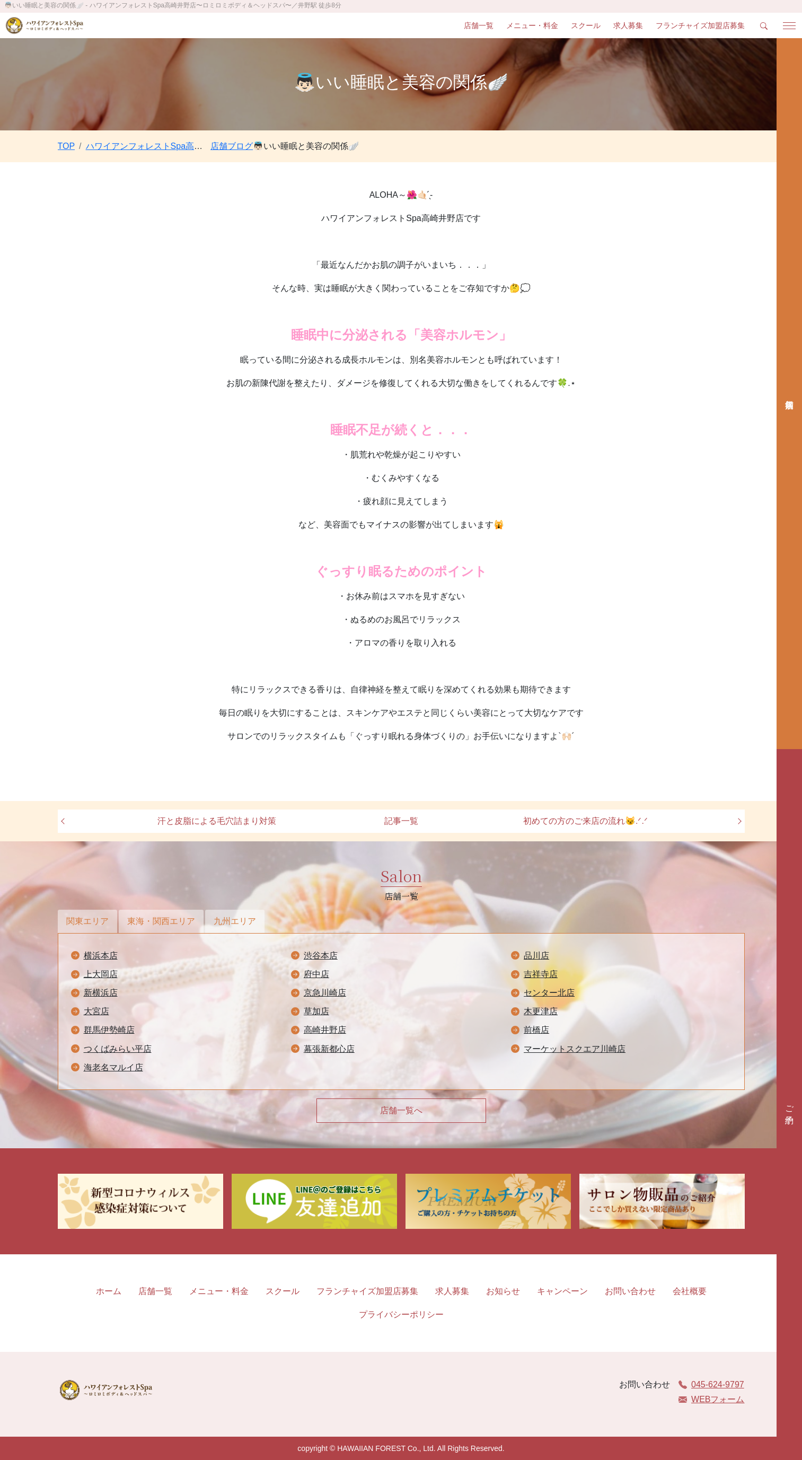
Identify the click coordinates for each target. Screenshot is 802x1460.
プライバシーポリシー (401, 1314)
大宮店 (96, 1011)
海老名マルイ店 (113, 1067)
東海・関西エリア (161, 921)
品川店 (536, 955)
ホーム (108, 1291)
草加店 (316, 1011)
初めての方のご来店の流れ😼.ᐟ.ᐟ (585, 820)
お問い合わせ (630, 1291)
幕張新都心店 (329, 1048)
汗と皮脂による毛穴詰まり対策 (216, 820)
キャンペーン (562, 1291)
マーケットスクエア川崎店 (574, 1048)
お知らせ (503, 1291)
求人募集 (628, 25)
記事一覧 (401, 820)
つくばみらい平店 (118, 1048)
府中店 (316, 974)
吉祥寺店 (541, 974)
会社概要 (690, 1291)
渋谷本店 (321, 955)
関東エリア (87, 921)
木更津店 (541, 1011)
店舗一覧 (478, 25)
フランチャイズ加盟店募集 (700, 25)
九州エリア (235, 921)
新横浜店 (101, 992)
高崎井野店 (325, 1029)
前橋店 (536, 1029)
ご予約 (789, 1105)
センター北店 (549, 992)
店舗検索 (789, 393)
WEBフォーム (711, 1399)
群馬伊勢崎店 (109, 1029)
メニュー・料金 (532, 25)
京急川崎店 (325, 992)
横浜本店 (101, 955)
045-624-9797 (711, 1384)
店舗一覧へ (401, 1110)
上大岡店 (101, 974)
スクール (586, 25)
